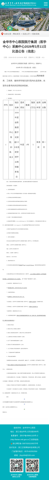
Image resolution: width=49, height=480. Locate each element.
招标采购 (35, 34)
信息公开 (26, 34)
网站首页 (16, 34)
